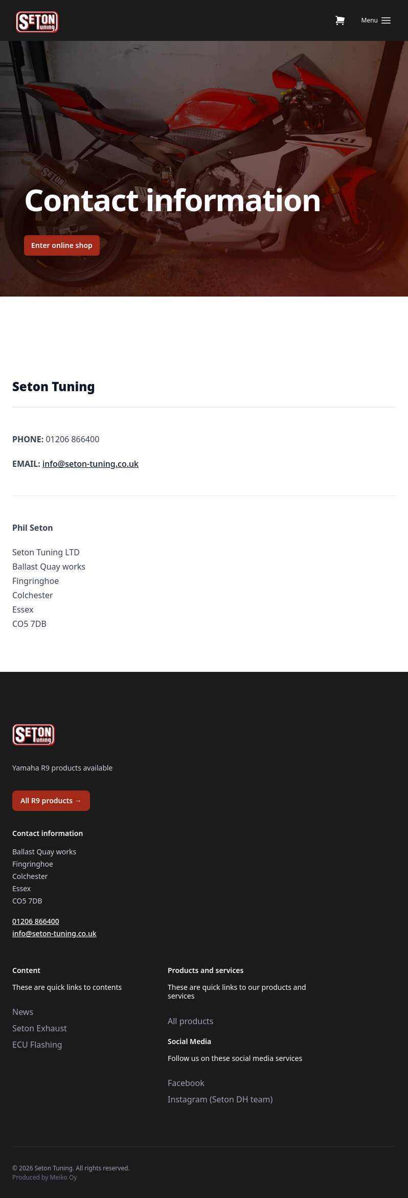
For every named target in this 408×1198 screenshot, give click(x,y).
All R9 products (51, 800)
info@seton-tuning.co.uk (90, 463)
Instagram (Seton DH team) (220, 1099)
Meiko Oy (63, 1177)
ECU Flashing (37, 1044)
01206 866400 (35, 921)
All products (190, 1021)
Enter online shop (62, 245)
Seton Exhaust (39, 1028)
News (22, 1012)
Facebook (186, 1083)
